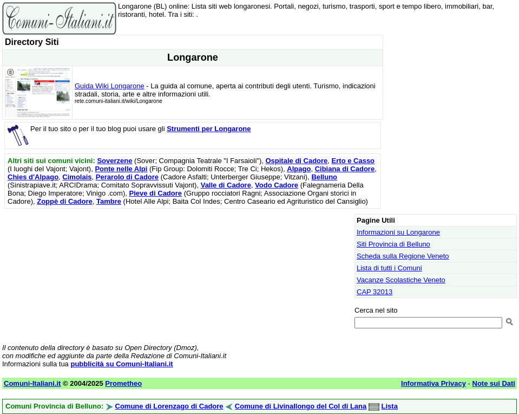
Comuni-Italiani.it (32, 383)
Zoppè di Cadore (65, 201)
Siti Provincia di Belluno (393, 244)
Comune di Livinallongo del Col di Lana (300, 406)
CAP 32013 (374, 292)
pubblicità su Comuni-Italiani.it (121, 364)
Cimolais (76, 177)
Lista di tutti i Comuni (389, 268)
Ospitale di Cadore (296, 161)
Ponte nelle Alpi (121, 169)
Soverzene (114, 161)
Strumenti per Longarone (209, 129)
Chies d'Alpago (33, 177)
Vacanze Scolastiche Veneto (401, 280)
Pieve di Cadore (155, 193)
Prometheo (123, 383)
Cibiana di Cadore (345, 169)
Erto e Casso (353, 161)
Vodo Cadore (276, 185)
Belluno (324, 177)
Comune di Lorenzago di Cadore (169, 406)
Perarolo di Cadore (127, 177)
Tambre (108, 201)
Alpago (299, 169)
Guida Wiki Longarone (109, 86)
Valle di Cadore (226, 185)
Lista (390, 406)
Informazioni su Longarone (398, 232)
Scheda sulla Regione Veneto (403, 256)
